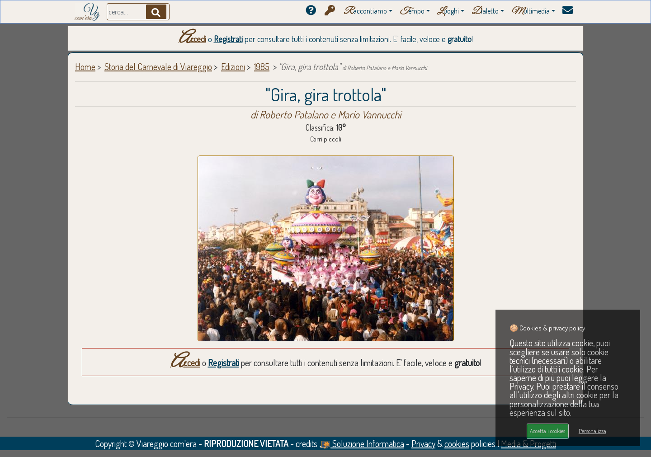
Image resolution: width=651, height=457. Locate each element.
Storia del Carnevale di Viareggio (158, 66)
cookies (456, 443)
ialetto (485, 11)
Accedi (192, 39)
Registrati (228, 39)
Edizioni (233, 66)
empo (412, 11)
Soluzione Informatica (361, 443)
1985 (261, 66)
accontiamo (365, 11)
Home (85, 66)
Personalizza (592, 430)
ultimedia (530, 11)
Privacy (423, 443)
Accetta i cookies (547, 430)
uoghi (448, 11)
